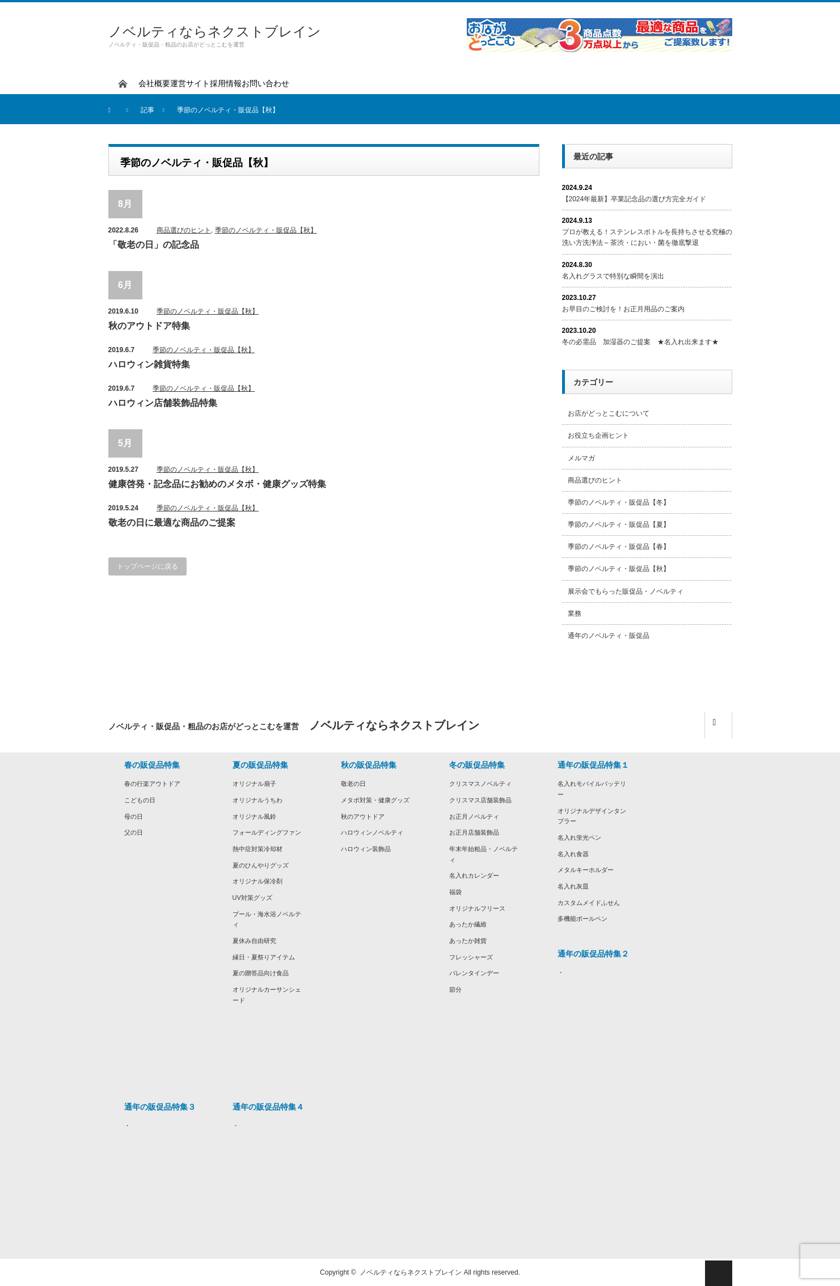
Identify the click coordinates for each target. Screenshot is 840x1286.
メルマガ (581, 458)
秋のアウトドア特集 (149, 326)
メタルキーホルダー (586, 869)
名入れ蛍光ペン (579, 837)
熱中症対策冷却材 (257, 848)
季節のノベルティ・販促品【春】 (619, 547)
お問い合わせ (265, 83)
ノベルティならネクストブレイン (214, 31)
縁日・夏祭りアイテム (264, 957)
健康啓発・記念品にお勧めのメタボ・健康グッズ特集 (217, 484)
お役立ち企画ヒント (598, 435)
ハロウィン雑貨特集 (149, 364)
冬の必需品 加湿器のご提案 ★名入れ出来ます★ (640, 342)
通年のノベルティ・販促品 (608, 636)
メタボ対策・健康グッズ (375, 800)
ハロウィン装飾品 (366, 848)
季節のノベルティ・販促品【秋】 (266, 230)
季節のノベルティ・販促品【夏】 (619, 524)
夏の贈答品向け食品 (261, 973)
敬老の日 (353, 783)
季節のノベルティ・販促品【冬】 (619, 502)
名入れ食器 (573, 854)
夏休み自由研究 (254, 940)
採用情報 (226, 83)
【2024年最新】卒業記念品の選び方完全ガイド (634, 199)
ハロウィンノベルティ (372, 832)
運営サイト (190, 83)
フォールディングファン (267, 832)
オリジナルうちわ (257, 800)
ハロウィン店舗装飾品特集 (162, 403)
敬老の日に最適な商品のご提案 (171, 522)
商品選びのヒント (184, 230)
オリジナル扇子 (254, 783)
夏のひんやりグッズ (261, 865)
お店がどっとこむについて (608, 413)
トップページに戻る (147, 566)
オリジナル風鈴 (254, 816)
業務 (574, 613)
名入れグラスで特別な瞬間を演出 (613, 276)
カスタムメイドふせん (589, 902)
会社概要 (154, 83)
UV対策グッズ (252, 897)
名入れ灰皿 (573, 886)
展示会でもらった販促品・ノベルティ (625, 591)
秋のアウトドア (363, 816)
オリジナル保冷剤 (257, 881)
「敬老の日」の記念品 (153, 244)
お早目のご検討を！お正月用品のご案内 (623, 309)
